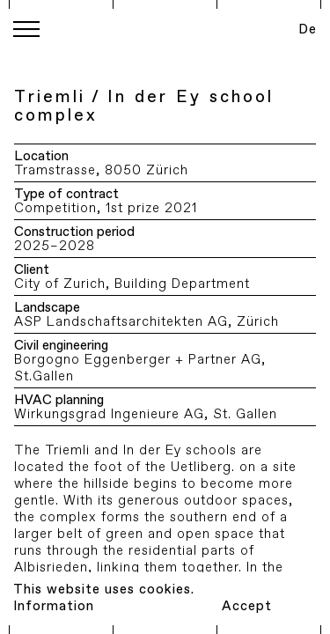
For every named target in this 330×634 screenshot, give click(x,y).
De (307, 29)
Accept (247, 606)
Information (53, 606)
